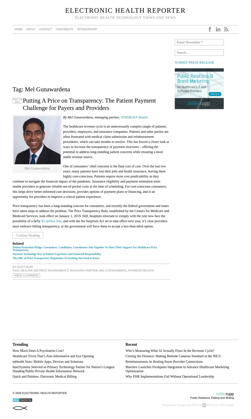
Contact (45, 29)
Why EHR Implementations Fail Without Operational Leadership (170, 376)
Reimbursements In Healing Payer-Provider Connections (164, 361)
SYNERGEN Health (134, 117)
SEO (194, 404)
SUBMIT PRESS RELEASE (194, 62)
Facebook (209, 29)
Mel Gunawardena (112, 270)
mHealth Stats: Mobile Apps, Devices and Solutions (48, 361)
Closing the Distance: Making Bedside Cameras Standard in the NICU (173, 356)
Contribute (64, 29)
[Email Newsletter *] (199, 42)
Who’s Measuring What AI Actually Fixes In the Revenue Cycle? (170, 350)
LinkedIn (218, 29)
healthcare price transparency (45, 270)
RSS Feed (226, 29)
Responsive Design (174, 404)
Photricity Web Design (220, 404)
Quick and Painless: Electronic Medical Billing (45, 376)
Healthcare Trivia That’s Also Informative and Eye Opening (53, 356)
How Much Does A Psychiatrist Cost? (38, 350)
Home (18, 29)
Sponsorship (87, 29)
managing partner (84, 270)
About (31, 29)
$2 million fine (51, 221)
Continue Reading (28, 235)
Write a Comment (26, 275)
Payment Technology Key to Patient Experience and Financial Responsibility (57, 254)
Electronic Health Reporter (125, 10)
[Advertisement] (91, 62)
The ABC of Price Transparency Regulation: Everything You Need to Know (56, 258)
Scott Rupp (25, 266)
